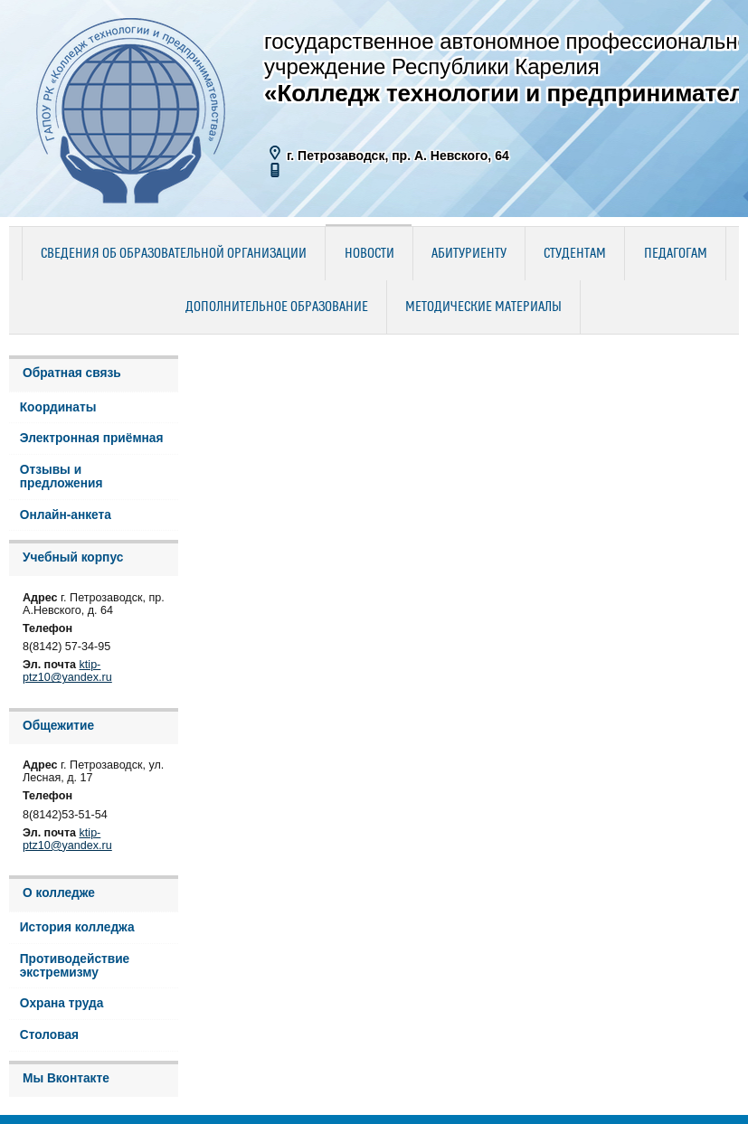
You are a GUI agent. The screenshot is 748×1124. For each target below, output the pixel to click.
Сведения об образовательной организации (174, 254)
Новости (369, 254)
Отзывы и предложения (61, 476)
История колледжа (77, 927)
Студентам (575, 254)
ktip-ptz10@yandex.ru (67, 671)
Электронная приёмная (92, 438)
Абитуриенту (469, 254)
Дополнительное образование (276, 307)
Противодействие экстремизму (75, 965)
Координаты (58, 407)
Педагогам (675, 254)
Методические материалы (483, 307)
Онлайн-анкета (65, 515)
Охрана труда (62, 1003)
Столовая (49, 1035)
